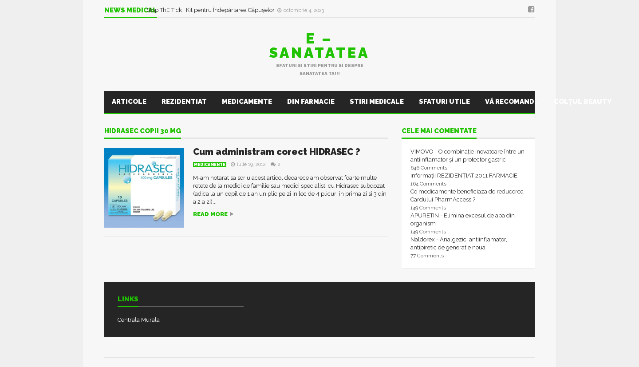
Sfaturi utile (444, 102)
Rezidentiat (184, 102)
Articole (129, 102)
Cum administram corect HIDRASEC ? (276, 151)
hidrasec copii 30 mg (142, 131)
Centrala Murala (139, 319)
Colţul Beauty (582, 102)
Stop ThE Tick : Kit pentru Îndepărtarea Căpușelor (211, 10)
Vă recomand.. (512, 102)
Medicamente (247, 102)
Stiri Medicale (377, 102)
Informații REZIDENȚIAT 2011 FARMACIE (463, 175)
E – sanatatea (319, 45)
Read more (210, 214)
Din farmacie (311, 102)
